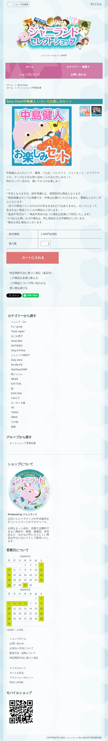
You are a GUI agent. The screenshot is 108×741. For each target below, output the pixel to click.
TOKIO (14, 412)
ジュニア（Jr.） (19, 321)
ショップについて (29, 74)
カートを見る (17, 673)
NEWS (14, 379)
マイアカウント (18, 668)
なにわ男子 (17, 336)
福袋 (13, 426)
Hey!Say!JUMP (19, 369)
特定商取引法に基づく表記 (24, 657)
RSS (12, 682)
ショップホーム (18, 638)
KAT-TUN (16, 383)
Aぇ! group (16, 326)
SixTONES (16, 345)
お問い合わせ (78, 74)
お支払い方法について (21, 648)
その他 (14, 422)
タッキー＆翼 (18, 402)
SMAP (14, 417)
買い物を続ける (19, 288)
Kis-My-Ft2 (16, 364)
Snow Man (16, 341)
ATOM (19, 682)
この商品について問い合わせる (28, 283)
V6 (12, 407)
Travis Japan (17, 331)
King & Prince (18, 350)
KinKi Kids (16, 393)
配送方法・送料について (23, 653)
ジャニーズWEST (20, 355)
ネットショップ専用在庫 (29, 88)
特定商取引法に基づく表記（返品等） (32, 272)
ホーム (30, 66)
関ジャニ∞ (16, 374)
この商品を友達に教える (24, 277)
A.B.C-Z (15, 398)
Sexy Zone (22, 85)
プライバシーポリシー (21, 677)
